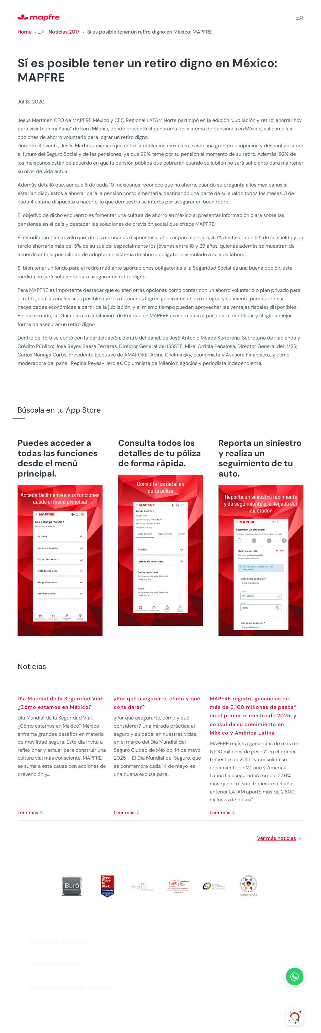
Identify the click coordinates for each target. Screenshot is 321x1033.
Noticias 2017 (64, 32)
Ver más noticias (276, 838)
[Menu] (299, 17)
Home (25, 32)
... (39, 32)
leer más (28, 812)
